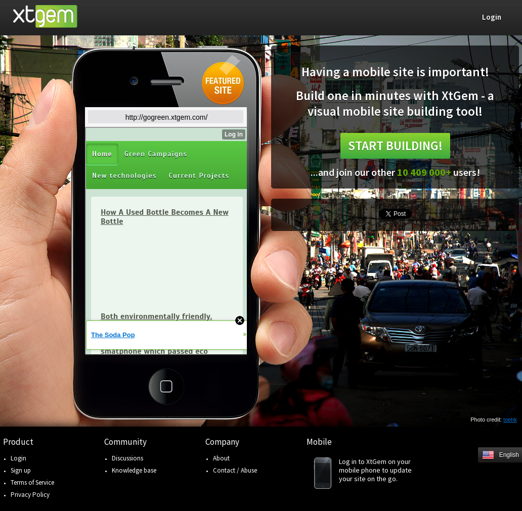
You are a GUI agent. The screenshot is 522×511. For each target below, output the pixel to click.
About (221, 458)
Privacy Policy (30, 494)
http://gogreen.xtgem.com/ (166, 117)
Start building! (395, 145)
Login (18, 458)
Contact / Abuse (235, 470)
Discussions (127, 458)
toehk (510, 419)
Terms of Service (32, 482)
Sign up (21, 470)
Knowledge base (134, 470)
